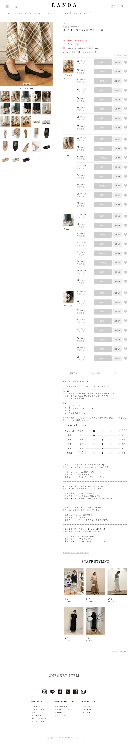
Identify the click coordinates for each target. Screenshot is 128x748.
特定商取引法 (62, 706)
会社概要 (86, 706)
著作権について (63, 712)
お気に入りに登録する (125, 62)
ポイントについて (39, 719)
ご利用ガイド (37, 706)
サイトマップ (62, 716)
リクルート (87, 712)
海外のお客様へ (38, 722)
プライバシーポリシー (66, 709)
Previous (1, 55)
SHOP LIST (88, 709)
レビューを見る (72, 52)
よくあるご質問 (38, 709)
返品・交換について (40, 716)
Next (51, 55)
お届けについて (38, 712)
